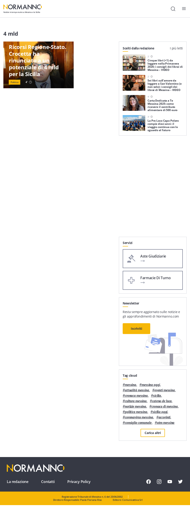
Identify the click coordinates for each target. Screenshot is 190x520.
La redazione (17, 481)
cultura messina (136, 401)
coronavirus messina (139, 417)
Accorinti (165, 417)
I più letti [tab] (176, 48)
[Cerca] (173, 9)
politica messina (136, 412)
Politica (14, 82)
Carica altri (153, 433)
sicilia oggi (160, 412)
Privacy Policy (79, 481)
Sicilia (157, 396)
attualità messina (137, 390)
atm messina (166, 423)
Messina (130, 385)
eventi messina (165, 390)
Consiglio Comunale (138, 423)
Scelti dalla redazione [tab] (138, 48)
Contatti (48, 481)
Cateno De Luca (162, 401)
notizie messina (135, 407)
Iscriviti (136, 328)
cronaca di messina (165, 407)
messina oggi (151, 385)
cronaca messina (136, 396)
